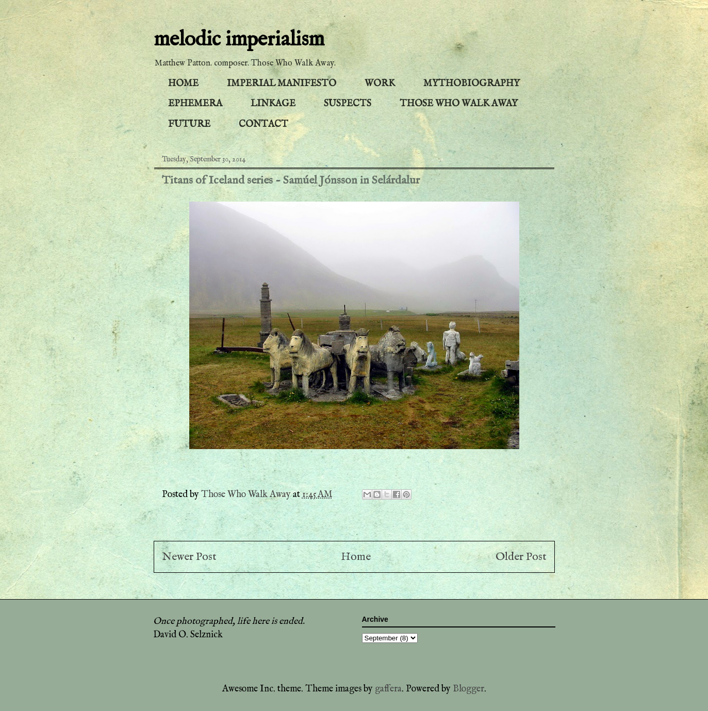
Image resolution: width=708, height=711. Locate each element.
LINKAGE (273, 104)
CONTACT (263, 124)
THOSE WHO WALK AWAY (459, 104)
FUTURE (189, 124)
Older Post (521, 557)
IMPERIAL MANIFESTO (281, 84)
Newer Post (189, 557)
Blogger (468, 689)
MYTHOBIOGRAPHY (471, 84)
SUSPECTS (347, 104)
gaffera (388, 689)
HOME (183, 84)
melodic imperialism (239, 40)
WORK (380, 84)
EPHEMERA (195, 104)
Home (356, 557)
